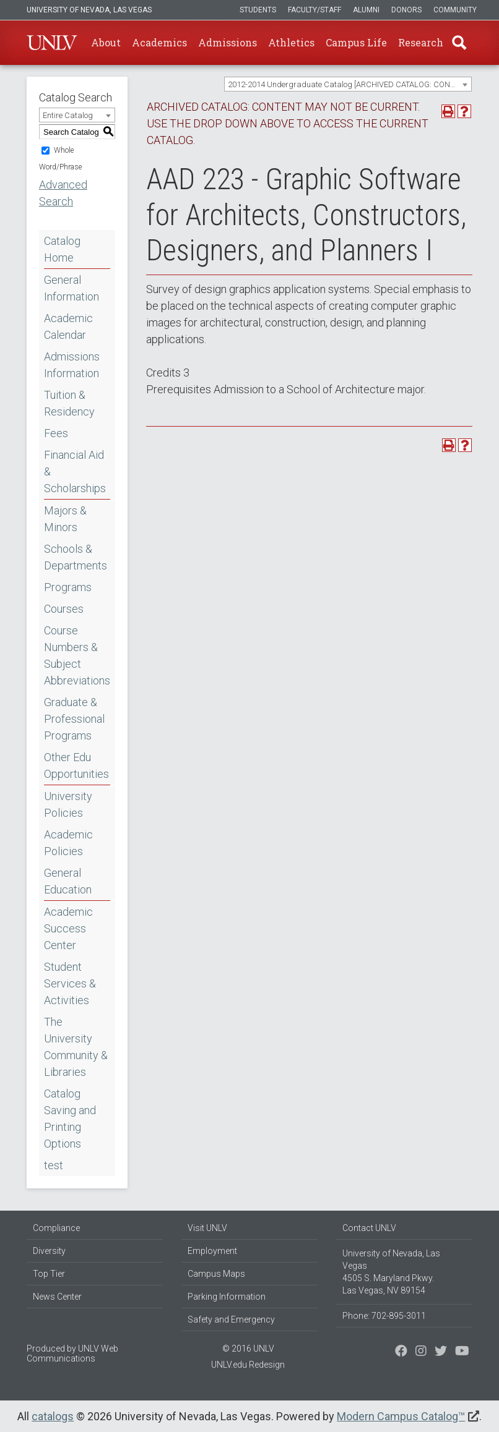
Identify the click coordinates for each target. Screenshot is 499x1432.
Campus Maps (216, 1274)
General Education (68, 881)
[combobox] (348, 84)
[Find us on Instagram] (441, 1352)
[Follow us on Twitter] (421, 1352)
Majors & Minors (65, 519)
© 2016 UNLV (248, 1348)
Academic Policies (68, 843)
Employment (212, 1251)
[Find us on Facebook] (401, 1352)
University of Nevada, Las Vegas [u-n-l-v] (89, 10)
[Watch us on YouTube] (462, 1352)
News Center (57, 1297)
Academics (159, 42)
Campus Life (356, 42)
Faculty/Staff (314, 10)
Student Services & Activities (70, 983)
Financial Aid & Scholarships (75, 471)
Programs (68, 587)
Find (459, 42)
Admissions (227, 42)
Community (455, 10)
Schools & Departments (75, 557)
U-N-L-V (52, 42)
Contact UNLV (369, 1228)
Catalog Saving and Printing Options (70, 1118)
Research (420, 42)
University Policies (68, 804)
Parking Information (227, 1297)
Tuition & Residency (69, 403)
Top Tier (49, 1274)
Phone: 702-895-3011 (384, 1316)
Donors (406, 10)
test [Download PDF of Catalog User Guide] (53, 1165)
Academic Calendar (68, 326)
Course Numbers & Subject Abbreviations (77, 655)
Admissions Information (72, 365)
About (106, 42)
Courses (64, 608)
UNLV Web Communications (72, 1353)
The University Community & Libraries (76, 1046)
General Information (71, 288)
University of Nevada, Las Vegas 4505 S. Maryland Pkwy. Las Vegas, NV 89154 (391, 1271)
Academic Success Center (68, 928)
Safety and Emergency (231, 1319)
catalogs (53, 1416)
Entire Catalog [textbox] (68, 115)
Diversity (49, 1251)
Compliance (56, 1228)
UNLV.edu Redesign (248, 1365)
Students (258, 10)
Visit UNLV (207, 1228)
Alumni (366, 10)
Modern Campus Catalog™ (401, 1416)
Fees (56, 433)
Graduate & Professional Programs (74, 719)
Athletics (291, 42)
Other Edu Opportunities (76, 765)
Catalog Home (62, 249)
